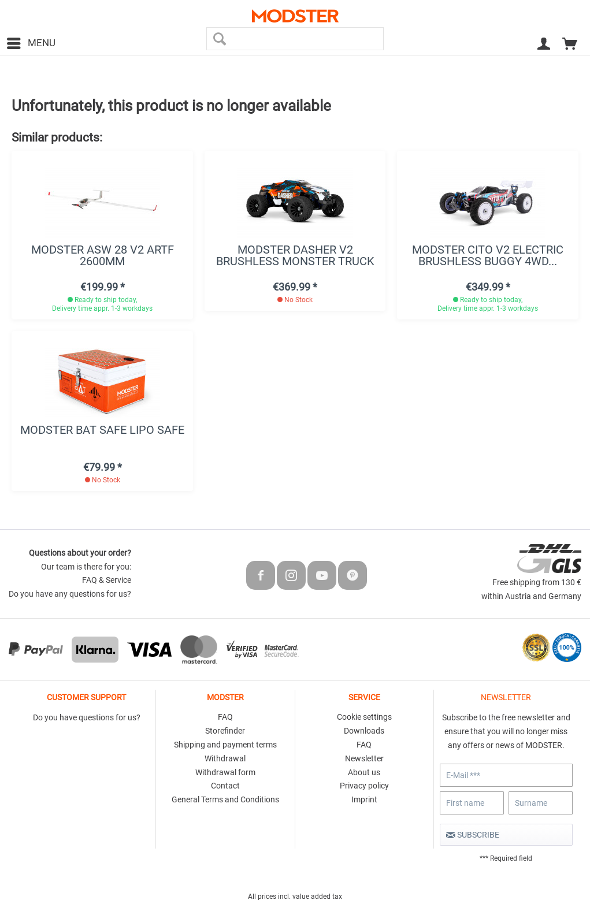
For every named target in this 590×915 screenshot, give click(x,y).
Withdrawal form (225, 772)
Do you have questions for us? (86, 717)
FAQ (225, 716)
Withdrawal (225, 758)
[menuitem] (30, 43)
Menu (31, 41)
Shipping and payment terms (225, 744)
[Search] (219, 38)
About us (364, 772)
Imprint (364, 799)
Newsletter (364, 758)
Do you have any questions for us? (70, 593)
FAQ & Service (106, 580)
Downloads (364, 730)
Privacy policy (364, 785)
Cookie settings (364, 716)
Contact (225, 785)
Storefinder (225, 730)
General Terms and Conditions (225, 799)
